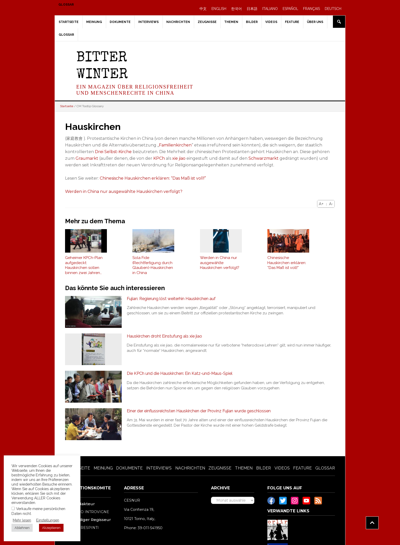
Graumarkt (87, 158)
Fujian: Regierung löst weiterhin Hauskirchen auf (171, 298)
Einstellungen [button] (47, 520)
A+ (321, 204)
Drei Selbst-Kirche (113, 151)
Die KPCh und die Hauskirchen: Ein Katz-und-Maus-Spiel (179, 373)
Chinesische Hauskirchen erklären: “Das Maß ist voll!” (153, 178)
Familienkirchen (175, 145)
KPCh (159, 158)
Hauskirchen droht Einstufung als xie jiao (164, 336)
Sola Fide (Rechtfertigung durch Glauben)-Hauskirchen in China (152, 265)
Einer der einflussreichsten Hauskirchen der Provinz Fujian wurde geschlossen (199, 410)
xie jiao (178, 158)
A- (331, 204)
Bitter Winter (102, 66)
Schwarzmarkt (263, 158)
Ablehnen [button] (22, 528)
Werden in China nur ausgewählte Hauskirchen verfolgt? (123, 191)
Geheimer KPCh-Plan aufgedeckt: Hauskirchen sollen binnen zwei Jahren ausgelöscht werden (84, 265)
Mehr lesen (22, 520)
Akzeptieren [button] (51, 528)
